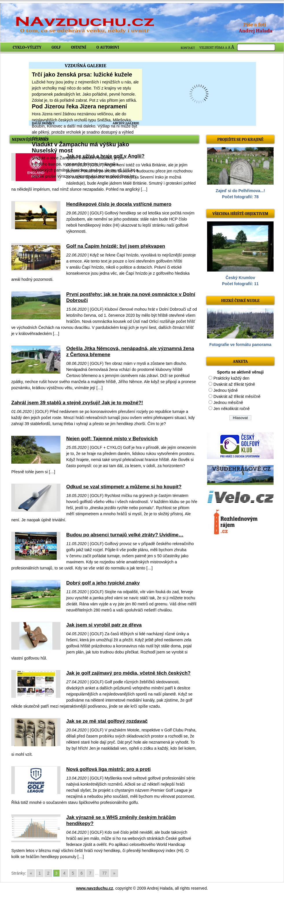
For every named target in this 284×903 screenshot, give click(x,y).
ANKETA (240, 361)
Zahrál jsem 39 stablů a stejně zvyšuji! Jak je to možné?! (77, 402)
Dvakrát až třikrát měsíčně (237, 396)
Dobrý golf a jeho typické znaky (103, 583)
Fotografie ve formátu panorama (240, 344)
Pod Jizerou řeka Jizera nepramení (79, 106)
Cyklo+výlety (27, 47)
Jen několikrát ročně (231, 408)
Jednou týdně (225, 390)
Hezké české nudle (240, 300)
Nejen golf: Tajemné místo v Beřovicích (112, 438)
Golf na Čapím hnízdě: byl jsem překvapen (115, 246)
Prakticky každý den (231, 378)
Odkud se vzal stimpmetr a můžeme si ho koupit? (124, 486)
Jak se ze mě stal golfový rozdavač (107, 721)
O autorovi (107, 47)
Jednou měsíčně (228, 402)
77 (104, 873)
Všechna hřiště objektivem (240, 213)
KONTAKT (188, 48)
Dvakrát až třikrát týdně (234, 384)
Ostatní (78, 47)
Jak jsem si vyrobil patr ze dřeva (104, 625)
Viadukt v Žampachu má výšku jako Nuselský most (80, 147)
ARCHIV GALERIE (126, 123)
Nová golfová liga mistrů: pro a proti (108, 769)
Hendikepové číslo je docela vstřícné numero (118, 204)
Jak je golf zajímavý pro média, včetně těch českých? (128, 673)
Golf (56, 47)
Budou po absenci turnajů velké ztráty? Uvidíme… (124, 535)
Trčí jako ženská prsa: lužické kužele (82, 74)
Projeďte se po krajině (240, 139)
